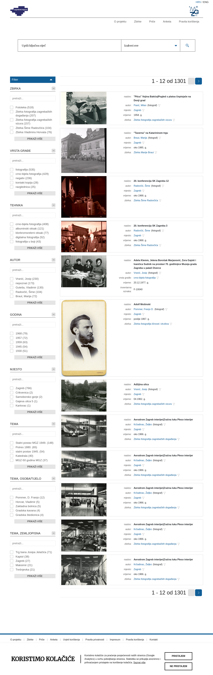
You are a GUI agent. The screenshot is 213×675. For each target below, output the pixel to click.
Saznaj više (139, 662)
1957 (22, 337)
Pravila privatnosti (94, 639)
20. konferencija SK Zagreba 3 (150, 225)
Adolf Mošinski (142, 304)
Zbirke (137, 21)
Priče (152, 21)
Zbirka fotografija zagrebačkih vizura (34, 121)
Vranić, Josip (27, 278)
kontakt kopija (27, 182)
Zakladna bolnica (28, 506)
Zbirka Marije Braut (144, 152)
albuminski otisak (30, 228)
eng (206, 2)
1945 (22, 346)
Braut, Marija (26, 296)
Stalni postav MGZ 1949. (35, 442)
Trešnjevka (25, 569)
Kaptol (22, 556)
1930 (22, 350)
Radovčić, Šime (29, 291)
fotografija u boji (28, 241)
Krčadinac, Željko (143, 424)
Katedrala (24, 455)
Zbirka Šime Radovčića (33, 127)
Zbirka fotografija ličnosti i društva (151, 324)
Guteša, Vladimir (29, 287)
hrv (198, 2)
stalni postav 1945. (30, 451)
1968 (22, 333)
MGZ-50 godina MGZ (32, 460)
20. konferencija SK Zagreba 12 (151, 181)
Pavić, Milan (140, 105)
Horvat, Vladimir (28, 501)
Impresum (115, 639)
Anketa (167, 21)
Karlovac (23, 405)
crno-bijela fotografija (32, 173)
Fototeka (25, 107)
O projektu (120, 21)
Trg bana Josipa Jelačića (34, 552)
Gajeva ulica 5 (26, 401)
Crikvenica (24, 392)
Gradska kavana (28, 510)
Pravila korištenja (189, 21)
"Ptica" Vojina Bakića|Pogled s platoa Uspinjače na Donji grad (162, 98)
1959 (22, 342)
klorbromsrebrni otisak (32, 232)
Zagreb (24, 388)
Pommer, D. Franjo (30, 497)
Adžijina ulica (141, 384)
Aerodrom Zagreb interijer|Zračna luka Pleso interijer (163, 419)
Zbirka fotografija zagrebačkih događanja (34, 113)
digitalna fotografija (30, 237)
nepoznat (25, 283)
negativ (24, 178)
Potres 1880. (26, 447)
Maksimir (24, 565)
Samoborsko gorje (29, 396)
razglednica (26, 186)
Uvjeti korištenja (71, 639)
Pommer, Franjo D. (144, 309)
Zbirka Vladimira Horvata (34, 132)
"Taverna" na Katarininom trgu (151, 133)
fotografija (25, 169)
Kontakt (154, 639)
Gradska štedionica (30, 514)
